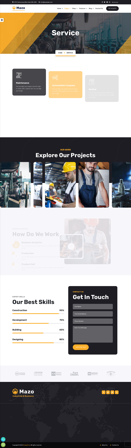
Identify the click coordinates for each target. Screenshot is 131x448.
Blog (90, 8)
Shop (74, 8)
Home (59, 8)
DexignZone (26, 445)
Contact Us (99, 8)
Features (82, 8)
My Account (115, 2)
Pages (67, 8)
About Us (105, 445)
